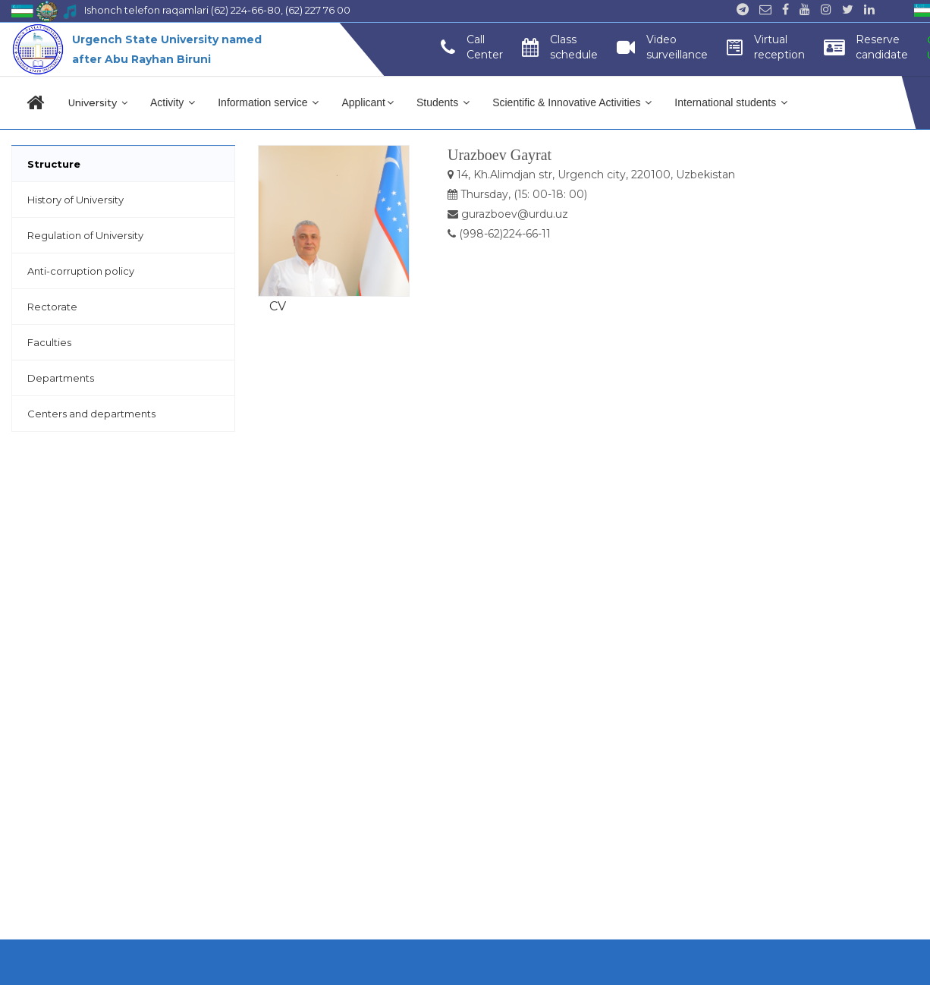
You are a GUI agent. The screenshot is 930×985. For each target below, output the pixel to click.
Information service (268, 102)
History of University (75, 200)
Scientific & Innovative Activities (572, 102)
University (97, 102)
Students (443, 102)
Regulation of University (85, 235)
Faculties (49, 342)
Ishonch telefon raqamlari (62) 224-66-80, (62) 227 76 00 (217, 10)
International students (730, 102)
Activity (172, 102)
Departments (60, 378)
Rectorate (52, 307)
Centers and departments (91, 414)
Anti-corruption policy (80, 271)
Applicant (367, 102)
